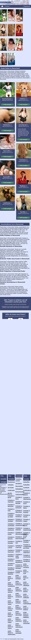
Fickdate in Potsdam (26, 541)
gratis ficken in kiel (10, 578)
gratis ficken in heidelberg (19, 607)
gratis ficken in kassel (10, 614)
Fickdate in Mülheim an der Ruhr (26, 535)
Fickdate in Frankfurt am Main (11, 515)
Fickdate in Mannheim (19, 511)
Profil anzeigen (7, 104)
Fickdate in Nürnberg (11, 555)
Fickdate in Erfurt (26, 502)
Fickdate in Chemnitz (19, 546)
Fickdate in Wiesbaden (19, 520)
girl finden (11, 487)
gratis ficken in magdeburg (11, 584)
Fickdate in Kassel (26, 515)
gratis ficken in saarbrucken (11, 632)
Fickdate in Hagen (26, 520)
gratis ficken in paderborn (19, 619)
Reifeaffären (19, 489)
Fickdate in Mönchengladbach (19, 533)
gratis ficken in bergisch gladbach (26, 615)
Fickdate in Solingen (19, 528)
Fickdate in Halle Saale (19, 556)
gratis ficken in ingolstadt (18, 631)
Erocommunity (19, 491)
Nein (21, 319)
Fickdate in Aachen (19, 550)
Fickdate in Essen (11, 533)
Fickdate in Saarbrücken (26, 529)
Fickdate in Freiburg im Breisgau (19, 566)
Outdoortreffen (19, 494)
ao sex (10, 493)
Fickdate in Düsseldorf (11, 524)
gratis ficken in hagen (10, 620)
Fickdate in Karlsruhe (19, 506)
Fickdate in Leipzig (11, 546)
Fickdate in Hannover (11, 551)
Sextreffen (26, 482)
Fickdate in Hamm (26, 524)
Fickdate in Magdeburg (19, 561)
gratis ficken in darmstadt (19, 613)
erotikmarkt (11, 490)
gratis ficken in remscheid (26, 621)
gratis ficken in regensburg (19, 625)
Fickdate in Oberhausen (26, 498)
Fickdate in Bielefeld (11, 573)
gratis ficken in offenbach (26, 583)
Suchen (7, 6)
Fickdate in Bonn (19, 498)
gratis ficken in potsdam (18, 577)
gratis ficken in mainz (10, 602)
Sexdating (19, 483)
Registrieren (27, 6)
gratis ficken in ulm (25, 577)
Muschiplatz (19, 486)
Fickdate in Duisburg (11, 559)
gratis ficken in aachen (10, 590)
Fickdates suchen (18, 479)
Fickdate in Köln (11, 509)
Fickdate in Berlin (11, 496)
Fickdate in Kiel (19, 542)
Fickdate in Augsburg (19, 515)
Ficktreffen (26, 485)
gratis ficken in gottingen (26, 595)
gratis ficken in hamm (10, 626)
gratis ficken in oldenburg (19, 589)
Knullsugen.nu (26, 490)
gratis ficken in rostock (10, 608)
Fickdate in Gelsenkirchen (19, 524)
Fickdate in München (11, 505)
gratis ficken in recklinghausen (26, 601)
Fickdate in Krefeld (19, 571)
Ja (10, 319)
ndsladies (11, 485)
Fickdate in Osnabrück (26, 560)
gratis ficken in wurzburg (26, 565)
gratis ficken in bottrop (25, 589)
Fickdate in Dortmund (11, 529)
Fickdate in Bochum (11, 564)
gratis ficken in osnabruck (19, 595)
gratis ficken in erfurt (10, 596)
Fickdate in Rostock (26, 511)
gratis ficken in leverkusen (19, 583)
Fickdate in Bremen (11, 537)
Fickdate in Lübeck (26, 493)
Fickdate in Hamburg (11, 501)
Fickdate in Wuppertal (11, 568)
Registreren (11, 482)
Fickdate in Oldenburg (26, 551)
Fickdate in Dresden (11, 542)
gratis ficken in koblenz (25, 607)
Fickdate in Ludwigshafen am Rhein (26, 546)
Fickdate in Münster (19, 502)
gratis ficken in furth (25, 571)
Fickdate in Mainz (26, 507)
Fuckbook (26, 487)
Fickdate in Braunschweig (19, 537)
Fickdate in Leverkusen (26, 556)
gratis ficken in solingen (18, 601)
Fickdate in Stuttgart (11, 520)
